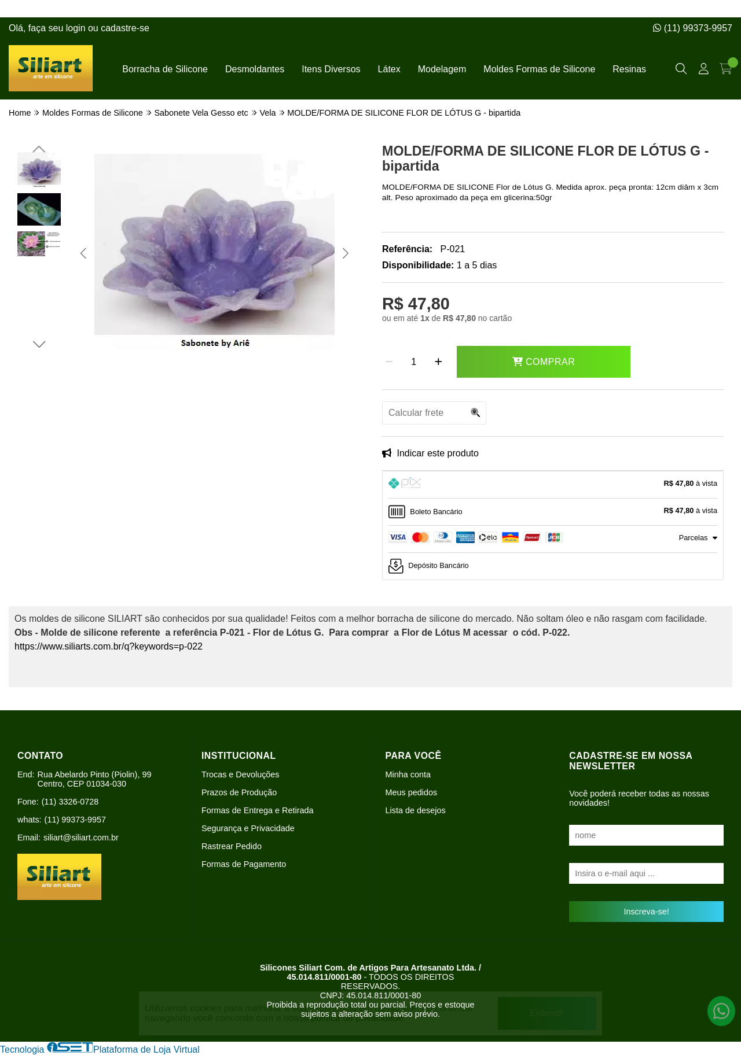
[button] (83, 252)
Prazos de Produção (239, 792)
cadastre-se (125, 28)
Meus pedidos (412, 792)
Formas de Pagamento (243, 864)
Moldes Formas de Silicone (539, 69)
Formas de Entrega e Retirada (257, 810)
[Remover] (389, 362)
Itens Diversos (331, 69)
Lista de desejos (416, 810)
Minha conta (408, 774)
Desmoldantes (254, 69)
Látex (389, 69)
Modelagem (442, 69)
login (77, 28)
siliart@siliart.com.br (81, 837)
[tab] (552, 484)
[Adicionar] (438, 362)
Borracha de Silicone (165, 69)
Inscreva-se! (646, 911)
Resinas (629, 69)
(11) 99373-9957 (692, 28)
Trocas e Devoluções (240, 774)
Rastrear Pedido (231, 846)
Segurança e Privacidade (248, 828)
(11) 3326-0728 (70, 801)
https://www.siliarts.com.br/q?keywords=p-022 (108, 646)
